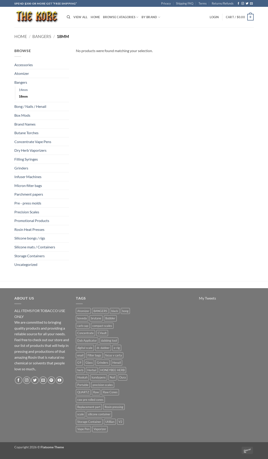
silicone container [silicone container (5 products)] (99, 414)
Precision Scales (26, 212)
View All (80, 17)
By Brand (151, 17)
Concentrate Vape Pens (32, 141)
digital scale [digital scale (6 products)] (85, 348)
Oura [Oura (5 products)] (122, 377)
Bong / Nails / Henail (30, 106)
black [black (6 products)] (114, 311)
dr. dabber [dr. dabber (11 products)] (103, 348)
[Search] (68, 17)
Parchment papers (28, 194)
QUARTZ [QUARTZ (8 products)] (83, 392)
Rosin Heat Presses (29, 229)
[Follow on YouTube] (59, 380)
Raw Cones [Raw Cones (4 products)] (110, 392)
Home (95, 17)
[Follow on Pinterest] (51, 380)
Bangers (41, 36)
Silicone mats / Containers (34, 247)
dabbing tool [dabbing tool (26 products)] (109, 340)
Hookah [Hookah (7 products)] (82, 377)
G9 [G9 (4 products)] (79, 362)
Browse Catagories (120, 17)
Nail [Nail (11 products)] (112, 377)
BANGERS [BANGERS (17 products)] (100, 311)
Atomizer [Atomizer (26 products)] (83, 311)
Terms (202, 3)
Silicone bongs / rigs (29, 238)
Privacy (166, 3)
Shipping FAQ (184, 3)
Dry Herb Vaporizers (30, 150)
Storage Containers (29, 256)
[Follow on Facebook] (238, 3)
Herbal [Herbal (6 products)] (91, 370)
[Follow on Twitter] (247, 3)
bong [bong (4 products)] (125, 311)
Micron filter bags (28, 185)
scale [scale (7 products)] (80, 414)
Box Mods (22, 115)
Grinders (21, 168)
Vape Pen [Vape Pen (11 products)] (83, 429)
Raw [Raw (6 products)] (96, 392)
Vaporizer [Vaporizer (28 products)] (100, 429)
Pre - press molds (27, 203)
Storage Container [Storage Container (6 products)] (89, 422)
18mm (23, 96)
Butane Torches (26, 133)
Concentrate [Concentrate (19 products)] (85, 333)
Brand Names (25, 124)
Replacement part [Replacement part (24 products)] (88, 407)
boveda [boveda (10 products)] (82, 318)
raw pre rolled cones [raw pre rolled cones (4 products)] (90, 399)
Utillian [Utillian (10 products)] (109, 422)
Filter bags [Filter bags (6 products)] (94, 355)
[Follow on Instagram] (242, 3)
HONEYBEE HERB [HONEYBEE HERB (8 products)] (112, 370)
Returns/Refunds (223, 3)
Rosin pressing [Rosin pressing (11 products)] (114, 407)
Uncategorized (25, 264)
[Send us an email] (251, 3)
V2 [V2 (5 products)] (120, 422)
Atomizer (21, 73)
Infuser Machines (27, 176)
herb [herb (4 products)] (80, 370)
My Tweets (207, 298)
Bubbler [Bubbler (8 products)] (110, 318)
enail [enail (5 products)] (80, 355)
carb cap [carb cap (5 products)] (82, 326)
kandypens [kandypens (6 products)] (99, 377)
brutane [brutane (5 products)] (96, 318)
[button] (214, 17)
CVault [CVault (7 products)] (102, 333)
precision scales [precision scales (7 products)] (103, 385)
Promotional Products (31, 220)
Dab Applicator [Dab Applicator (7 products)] (87, 340)
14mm (23, 90)
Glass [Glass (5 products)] (89, 362)
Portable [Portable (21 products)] (82, 385)
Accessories (23, 65)
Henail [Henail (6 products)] (116, 362)
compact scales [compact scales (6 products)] (102, 326)
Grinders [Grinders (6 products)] (102, 362)
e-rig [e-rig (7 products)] (117, 348)
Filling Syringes (26, 159)
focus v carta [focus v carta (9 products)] (113, 355)
